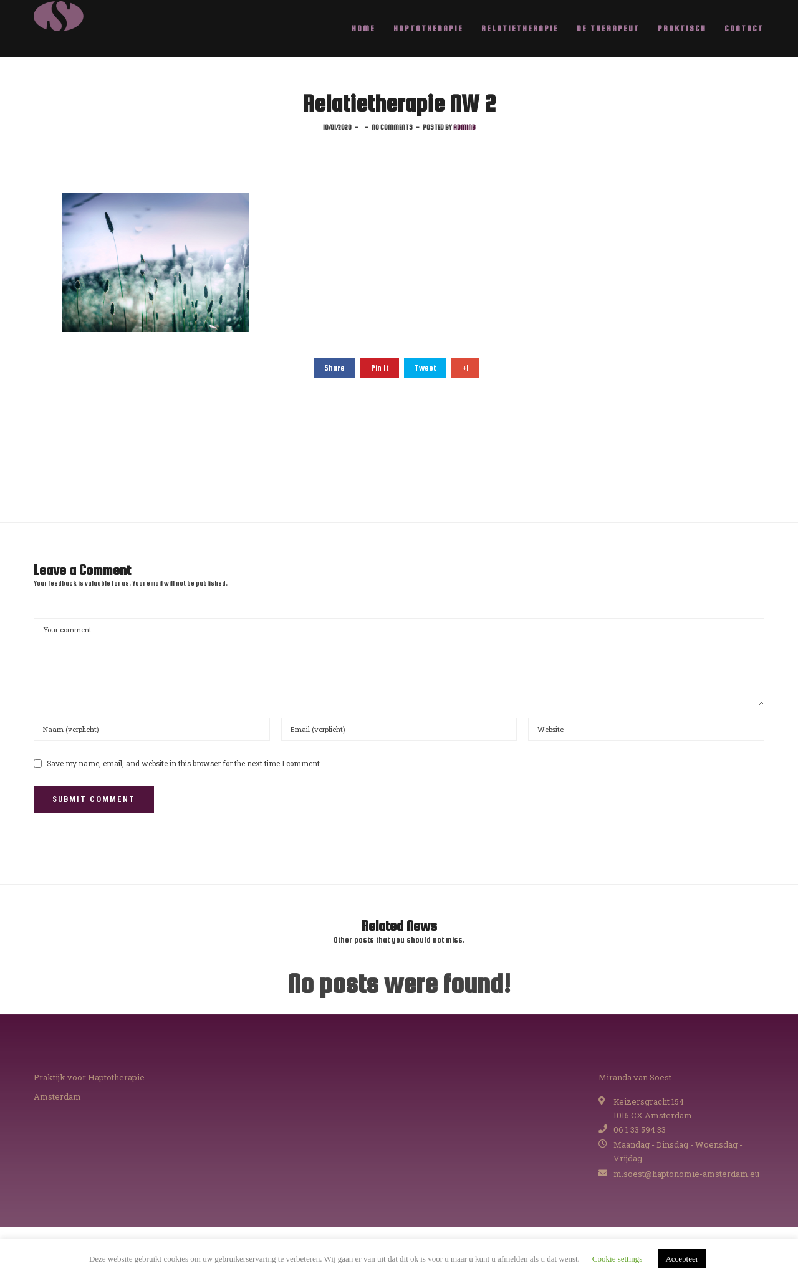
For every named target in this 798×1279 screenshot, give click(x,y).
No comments (392, 127)
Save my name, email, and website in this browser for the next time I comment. (184, 763)
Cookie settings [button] (617, 1258)
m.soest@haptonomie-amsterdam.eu (686, 1173)
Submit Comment (93, 799)
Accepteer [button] (681, 1258)
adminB (464, 127)
